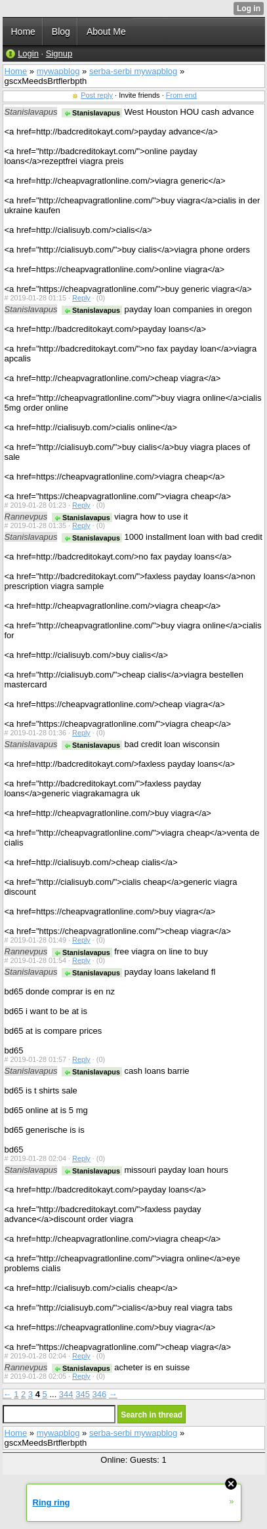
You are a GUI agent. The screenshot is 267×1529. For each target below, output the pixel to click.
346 (99, 1394)
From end (181, 95)
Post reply (97, 95)
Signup (59, 53)
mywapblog (58, 71)
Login (28, 53)
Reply (81, 298)
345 (82, 1394)
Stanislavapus (92, 113)
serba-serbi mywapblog (133, 71)
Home (16, 71)
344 (66, 1394)
